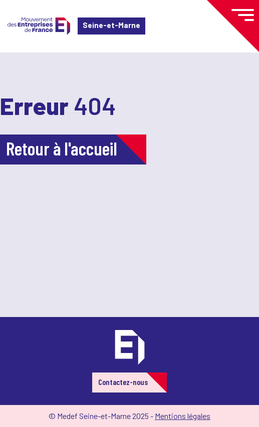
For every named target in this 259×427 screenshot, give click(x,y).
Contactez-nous (123, 381)
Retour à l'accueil (61, 148)
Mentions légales (182, 415)
